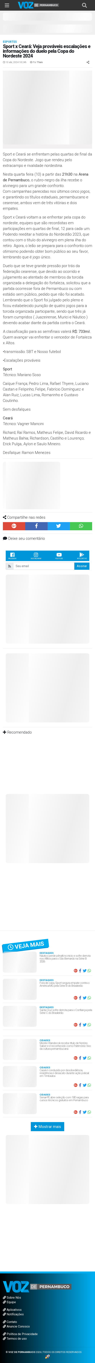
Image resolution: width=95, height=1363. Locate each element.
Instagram (36, 556)
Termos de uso (15, 1338)
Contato (10, 1322)
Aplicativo (82, 556)
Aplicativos (12, 1310)
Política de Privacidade (20, 1334)
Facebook (12, 556)
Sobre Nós (12, 1297)
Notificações (13, 1314)
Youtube (59, 556)
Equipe (9, 1302)
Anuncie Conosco (16, 1326)
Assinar (82, 566)
